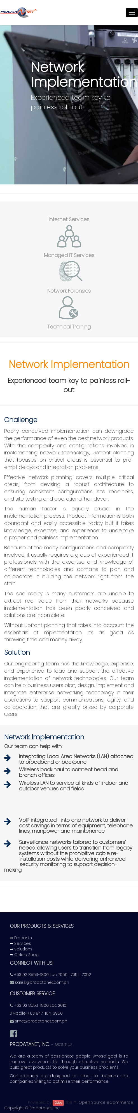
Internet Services (69, 219)
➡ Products (21, 938)
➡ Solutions (21, 949)
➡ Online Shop (24, 954)
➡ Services (20, 943)
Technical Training (69, 326)
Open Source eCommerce (106, 1102)
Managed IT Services (69, 255)
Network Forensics (69, 290)
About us (63, 1044)
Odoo (58, 1103)
